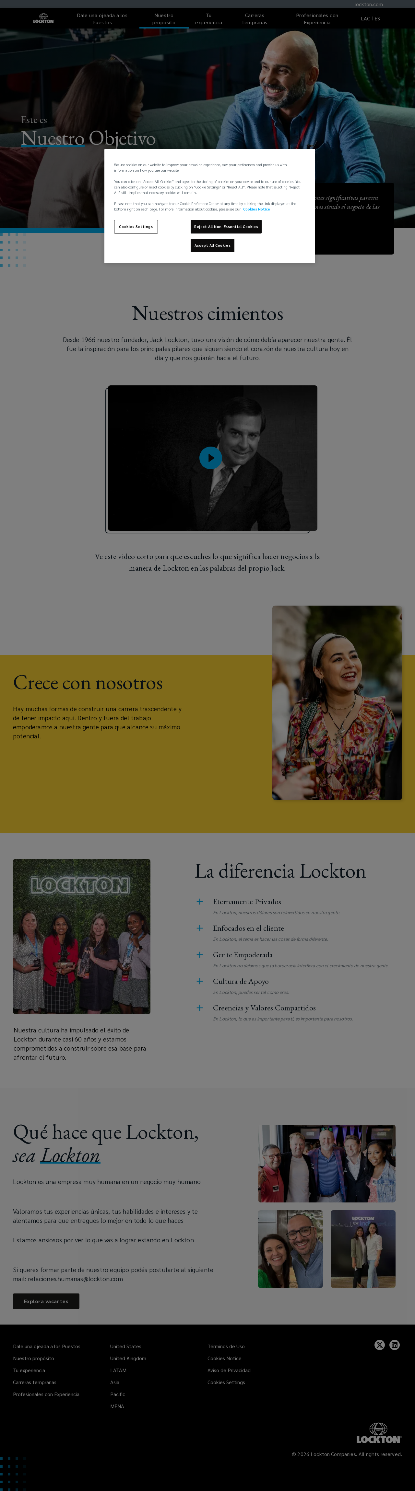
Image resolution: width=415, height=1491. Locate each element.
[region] (209, 206)
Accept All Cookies (213, 245)
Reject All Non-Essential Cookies (226, 226)
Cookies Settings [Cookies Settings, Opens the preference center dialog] (136, 226)
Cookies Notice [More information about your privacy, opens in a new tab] (256, 209)
